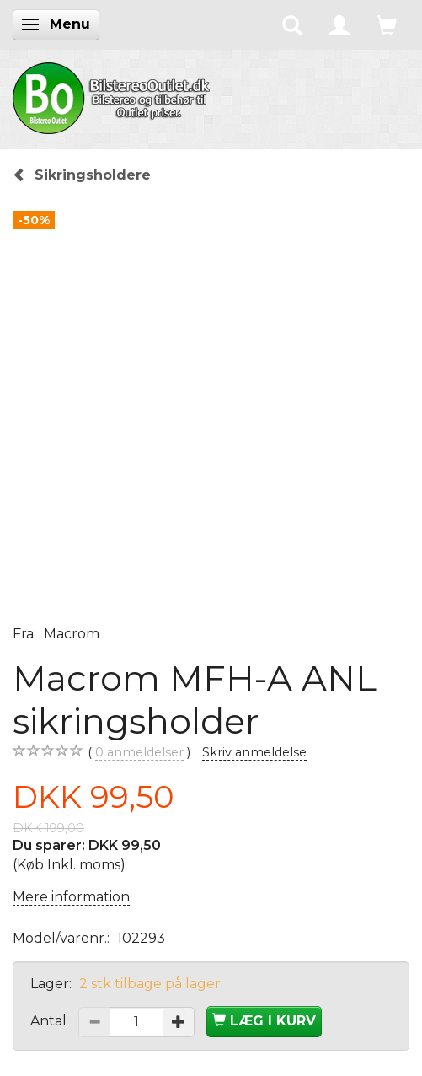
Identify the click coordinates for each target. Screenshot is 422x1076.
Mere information (71, 897)
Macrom (71, 634)
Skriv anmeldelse (254, 752)
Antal (50, 1021)
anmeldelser (139, 753)
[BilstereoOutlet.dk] (114, 95)
